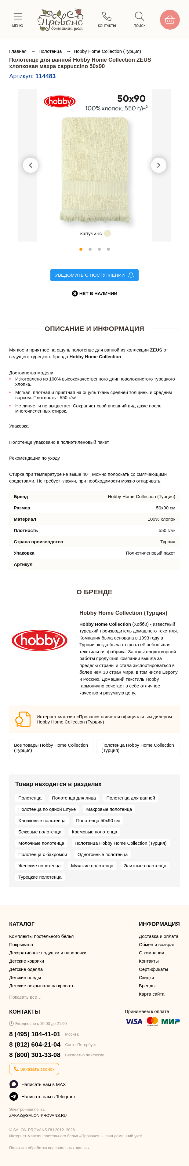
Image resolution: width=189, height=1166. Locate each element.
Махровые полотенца (109, 809)
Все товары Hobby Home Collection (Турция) (51, 747)
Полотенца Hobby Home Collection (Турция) (137, 747)
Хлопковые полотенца (42, 820)
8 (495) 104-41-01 (34, 1033)
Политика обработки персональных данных (49, 1148)
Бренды (147, 985)
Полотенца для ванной (130, 797)
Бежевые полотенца (39, 831)
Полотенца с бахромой (42, 854)
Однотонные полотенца (103, 854)
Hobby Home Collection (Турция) (107, 51)
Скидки (146, 977)
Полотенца (50, 51)
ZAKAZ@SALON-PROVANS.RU (38, 1115)
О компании (151, 952)
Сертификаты (153, 969)
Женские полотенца (39, 865)
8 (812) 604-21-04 (34, 1044)
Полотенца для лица (74, 797)
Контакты (149, 961)
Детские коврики (26, 961)
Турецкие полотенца (40, 877)
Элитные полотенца (145, 865)
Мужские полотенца (92, 865)
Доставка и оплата (158, 936)
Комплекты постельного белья (41, 936)
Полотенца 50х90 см (98, 820)
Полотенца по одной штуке (47, 809)
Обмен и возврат (157, 944)
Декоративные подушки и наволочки (47, 952)
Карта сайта (152, 994)
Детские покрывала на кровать (42, 985)
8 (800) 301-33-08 (34, 1054)
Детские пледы (25, 977)
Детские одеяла (26, 969)
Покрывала (21, 944)
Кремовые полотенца (94, 831)
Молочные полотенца (41, 843)
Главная (18, 51)
